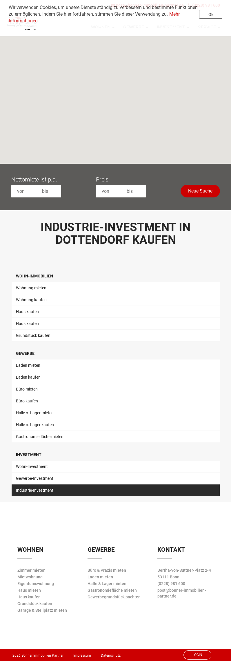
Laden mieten (28, 365)
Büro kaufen (27, 401)
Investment (28, 454)
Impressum (82, 655)
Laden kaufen (28, 377)
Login (197, 655)
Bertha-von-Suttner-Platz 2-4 (184, 570)
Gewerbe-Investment (34, 478)
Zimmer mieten (31, 570)
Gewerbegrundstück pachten (114, 597)
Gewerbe (25, 353)
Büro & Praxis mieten (107, 570)
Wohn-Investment (32, 466)
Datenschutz (111, 655)
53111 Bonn (168, 577)
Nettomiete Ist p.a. (34, 179)
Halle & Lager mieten (107, 583)
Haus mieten (29, 590)
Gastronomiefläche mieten (39, 436)
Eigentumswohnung (35, 583)
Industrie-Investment (34, 490)
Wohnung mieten (31, 288)
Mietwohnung (30, 577)
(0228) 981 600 (171, 583)
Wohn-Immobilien (34, 276)
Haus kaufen (27, 311)
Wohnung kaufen (31, 299)
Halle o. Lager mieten (35, 413)
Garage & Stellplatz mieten (42, 610)
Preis (102, 179)
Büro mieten (27, 389)
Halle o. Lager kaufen (35, 424)
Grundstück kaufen (33, 335)
